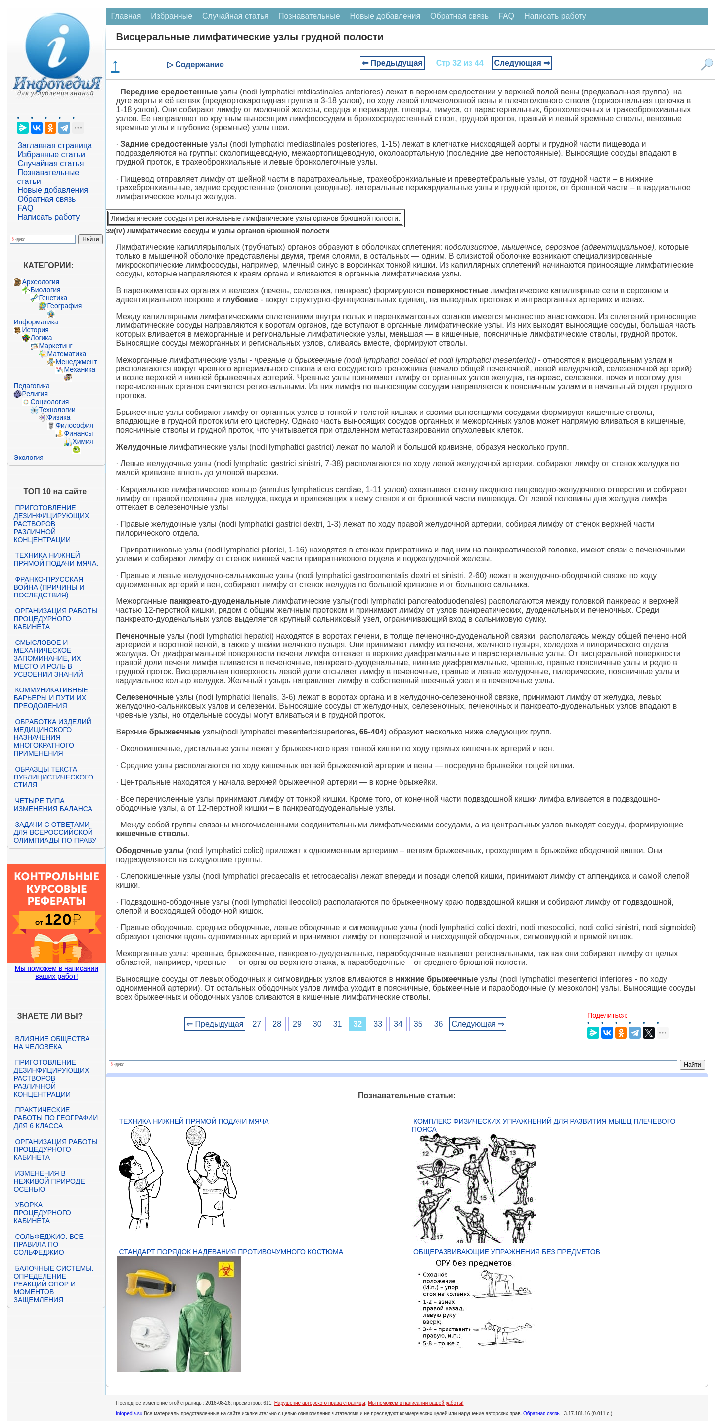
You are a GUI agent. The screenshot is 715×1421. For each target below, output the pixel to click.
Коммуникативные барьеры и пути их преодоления (50, 698)
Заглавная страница (54, 145)
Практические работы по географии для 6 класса (55, 1118)
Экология (28, 457)
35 (418, 1024)
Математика (66, 354)
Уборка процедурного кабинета (42, 1213)
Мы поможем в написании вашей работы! (415, 1403)
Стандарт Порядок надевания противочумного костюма (231, 1252)
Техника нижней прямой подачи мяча (193, 1121)
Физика (58, 417)
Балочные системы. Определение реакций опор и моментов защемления (53, 1284)
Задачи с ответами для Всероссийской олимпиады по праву (54, 832)
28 (276, 1024)
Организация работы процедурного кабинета (55, 619)
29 (297, 1024)
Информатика (35, 322)
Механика (79, 369)
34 (398, 1024)
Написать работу (48, 217)
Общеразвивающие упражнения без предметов (506, 1252)
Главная (126, 16)
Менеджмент (76, 362)
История (35, 330)
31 (337, 1024)
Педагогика (31, 386)
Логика (41, 338)
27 (256, 1024)
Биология (45, 290)
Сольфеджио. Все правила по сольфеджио (48, 1244)
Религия (35, 394)
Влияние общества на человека (51, 1043)
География (64, 306)
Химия (82, 441)
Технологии (57, 409)
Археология (40, 282)
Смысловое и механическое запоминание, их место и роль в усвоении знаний (48, 658)
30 (317, 1024)
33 (377, 1024)
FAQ (25, 208)
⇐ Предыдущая (392, 63)
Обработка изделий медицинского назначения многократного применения (52, 737)
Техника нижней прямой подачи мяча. (55, 559)
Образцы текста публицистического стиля (53, 777)
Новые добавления (52, 190)
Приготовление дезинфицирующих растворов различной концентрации (51, 524)
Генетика (53, 298)
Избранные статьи (51, 154)
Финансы (78, 433)
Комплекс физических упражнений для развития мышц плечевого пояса (543, 1125)
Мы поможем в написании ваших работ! (56, 972)
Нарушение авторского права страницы (319, 1403)
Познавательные (309, 16)
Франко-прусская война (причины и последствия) (48, 587)
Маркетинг (55, 346)
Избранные (171, 16)
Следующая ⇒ (522, 63)
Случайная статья (50, 163)
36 (438, 1024)
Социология (49, 402)
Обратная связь (46, 199)
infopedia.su (129, 1413)
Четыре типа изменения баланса (52, 805)
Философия (74, 425)
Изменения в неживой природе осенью (49, 1181)
